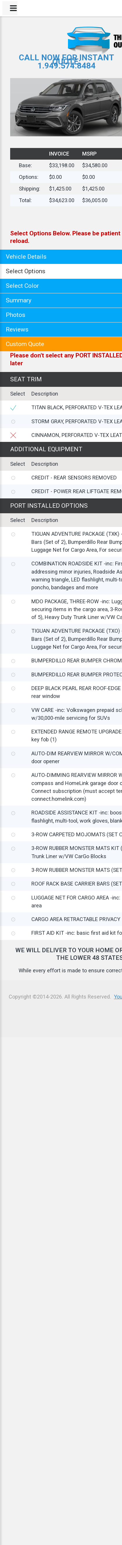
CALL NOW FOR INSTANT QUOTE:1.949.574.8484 (66, 61)
